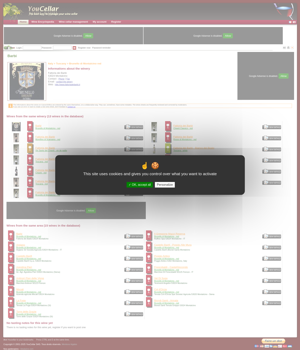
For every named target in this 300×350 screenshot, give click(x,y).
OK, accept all (140, 184)
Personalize (165, 184)
